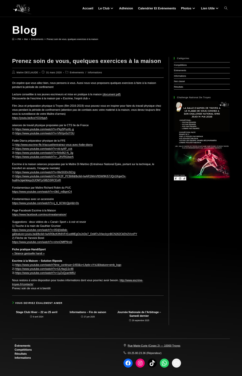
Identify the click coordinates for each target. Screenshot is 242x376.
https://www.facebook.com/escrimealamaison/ (39, 214)
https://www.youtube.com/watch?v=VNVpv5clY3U (44, 133)
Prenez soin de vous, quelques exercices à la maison (72, 39)
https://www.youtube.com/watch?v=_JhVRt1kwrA (44, 156)
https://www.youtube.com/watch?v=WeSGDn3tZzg (45, 172)
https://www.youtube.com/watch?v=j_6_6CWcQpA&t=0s (45, 203)
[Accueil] (13, 39)
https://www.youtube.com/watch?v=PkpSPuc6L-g (44, 129)
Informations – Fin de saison (88, 312)
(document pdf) (112, 94)
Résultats (178, 87)
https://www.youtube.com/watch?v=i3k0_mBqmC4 (42, 191)
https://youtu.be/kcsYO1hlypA (29, 117)
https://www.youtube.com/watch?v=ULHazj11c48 (44, 268)
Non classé (179, 81)
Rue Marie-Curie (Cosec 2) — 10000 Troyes (154, 345)
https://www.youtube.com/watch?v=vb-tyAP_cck (43, 148)
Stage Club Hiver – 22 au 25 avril (36, 312)
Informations (95, 72)
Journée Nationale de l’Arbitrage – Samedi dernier (139, 314)
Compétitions (180, 65)
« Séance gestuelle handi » (28, 253)
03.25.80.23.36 (137, 353)
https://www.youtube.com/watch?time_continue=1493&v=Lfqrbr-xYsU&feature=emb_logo (68, 264)
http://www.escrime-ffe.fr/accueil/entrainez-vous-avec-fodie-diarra (54, 144)
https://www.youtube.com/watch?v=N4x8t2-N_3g (44, 152)
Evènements (77, 72)
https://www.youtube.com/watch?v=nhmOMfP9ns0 (42, 242)
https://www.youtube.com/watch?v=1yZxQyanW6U (45, 272)
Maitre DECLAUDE (27, 72)
